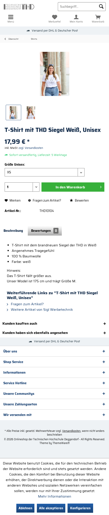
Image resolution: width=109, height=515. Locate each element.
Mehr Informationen (54, 496)
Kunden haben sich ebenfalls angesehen (35, 332)
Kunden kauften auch (19, 323)
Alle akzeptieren (51, 508)
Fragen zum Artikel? (44, 200)
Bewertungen (44, 231)
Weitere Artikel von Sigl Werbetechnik (40, 309)
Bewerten (79, 200)
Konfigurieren (80, 508)
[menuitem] (11, 18)
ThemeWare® (61, 443)
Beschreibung (13, 230)
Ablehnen (25, 508)
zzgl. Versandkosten (31, 148)
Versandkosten (71, 431)
